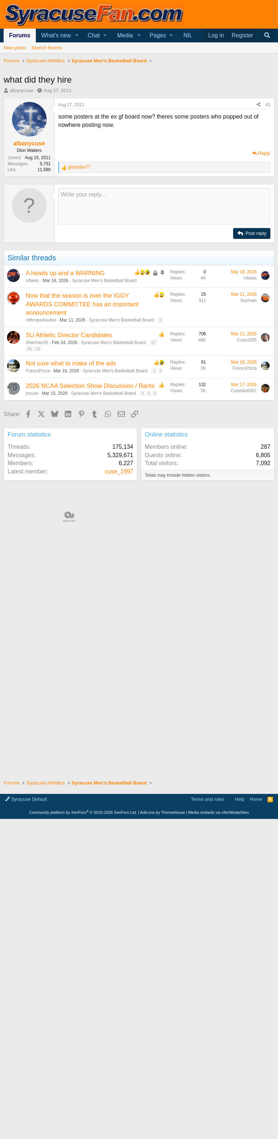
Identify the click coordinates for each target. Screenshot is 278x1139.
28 (29, 349)
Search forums (46, 47)
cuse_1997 (119, 471)
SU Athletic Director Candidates (69, 335)
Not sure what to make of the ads (71, 363)
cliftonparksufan (41, 320)
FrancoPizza (38, 370)
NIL (188, 35)
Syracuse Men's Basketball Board (104, 280)
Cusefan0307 (244, 390)
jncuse (32, 393)
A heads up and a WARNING (65, 273)
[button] (77, 35)
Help (240, 799)
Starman (248, 300)
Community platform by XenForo (83, 812)
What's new (56, 35)
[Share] (258, 105)
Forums (19, 35)
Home (256, 799)
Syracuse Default (26, 799)
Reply (264, 153)
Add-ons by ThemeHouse (162, 812)
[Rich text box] (164, 206)
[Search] (267, 35)
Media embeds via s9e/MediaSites (218, 812)
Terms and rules (207, 799)
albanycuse (22, 90)
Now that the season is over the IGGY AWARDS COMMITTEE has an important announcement (82, 304)
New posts (15, 47)
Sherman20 (37, 342)
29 (37, 349)
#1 (268, 104)
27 (153, 342)
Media (125, 35)
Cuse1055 (247, 340)
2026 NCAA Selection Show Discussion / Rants (90, 385)
